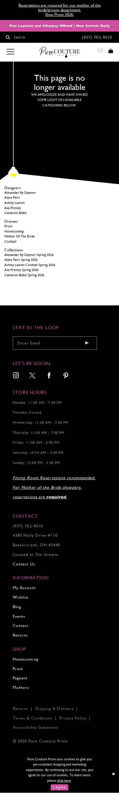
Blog (17, 607)
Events (19, 616)
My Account (24, 588)
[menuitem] (16, 376)
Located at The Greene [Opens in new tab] (35, 554)
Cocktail (10, 242)
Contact (21, 626)
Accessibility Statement (35, 727)
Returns (20, 635)
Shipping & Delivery (54, 709)
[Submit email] (87, 343)
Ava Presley (12, 208)
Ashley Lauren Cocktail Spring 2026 (29, 265)
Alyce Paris (12, 198)
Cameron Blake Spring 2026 (24, 275)
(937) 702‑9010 (28, 526)
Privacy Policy (73, 718)
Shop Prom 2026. (59, 14)
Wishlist (21, 597)
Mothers (21, 687)
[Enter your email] (55, 343)
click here (64, 781)
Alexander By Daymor (20, 193)
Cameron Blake (15, 213)
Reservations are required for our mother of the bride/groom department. (60, 7)
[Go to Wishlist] (97, 52)
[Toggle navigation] (10, 52)
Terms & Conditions (33, 718)
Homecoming (13, 231)
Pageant (20, 678)
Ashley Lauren (14, 203)
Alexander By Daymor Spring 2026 (29, 255)
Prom (8, 226)
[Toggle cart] (109, 52)
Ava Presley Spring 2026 (21, 270)
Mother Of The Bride (19, 237)
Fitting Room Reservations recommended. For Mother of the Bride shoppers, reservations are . (54, 487)
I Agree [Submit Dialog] (59, 787)
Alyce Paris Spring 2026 (21, 260)
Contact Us (24, 564)
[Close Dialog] (114, 774)
